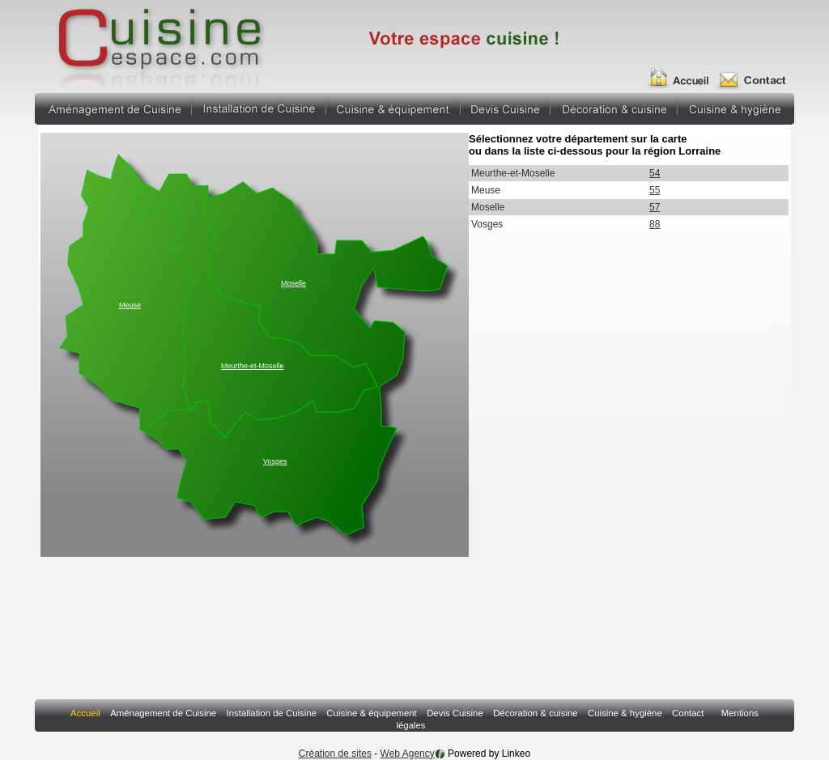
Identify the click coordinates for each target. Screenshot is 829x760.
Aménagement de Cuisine (112, 107)
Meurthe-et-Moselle (252, 366)
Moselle (293, 283)
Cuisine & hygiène (736, 107)
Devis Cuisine (505, 107)
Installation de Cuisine (258, 107)
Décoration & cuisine (614, 107)
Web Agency (407, 753)
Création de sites (335, 753)
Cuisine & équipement (393, 107)
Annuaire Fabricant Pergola (158, 44)
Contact (756, 71)
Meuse (130, 305)
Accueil (683, 71)
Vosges (275, 461)
